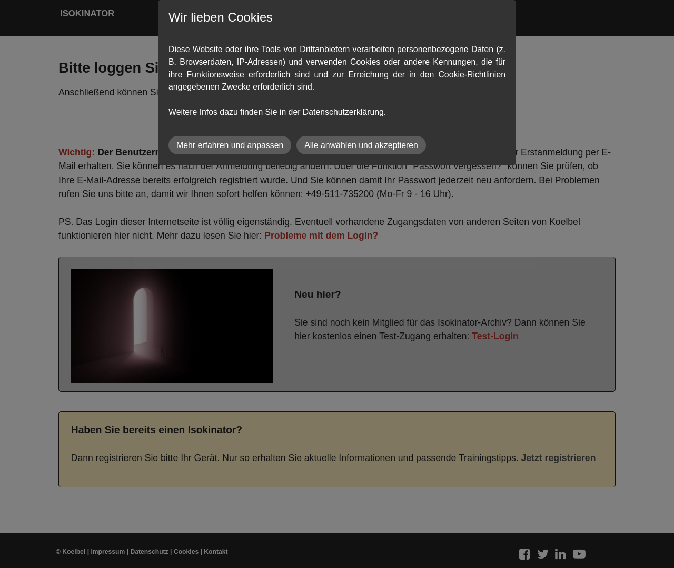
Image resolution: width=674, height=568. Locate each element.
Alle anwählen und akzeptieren (361, 145)
